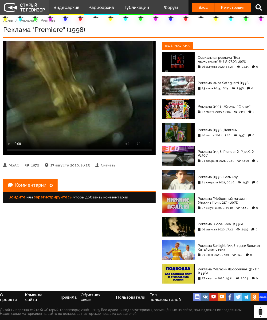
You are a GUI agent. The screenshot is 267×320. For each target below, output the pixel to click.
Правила (68, 297)
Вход (203, 7)
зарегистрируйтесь (53, 197)
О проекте (8, 297)
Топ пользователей (165, 297)
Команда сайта (34, 297)
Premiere (48, 20)
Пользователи (130, 297)
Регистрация (232, 7)
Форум (171, 7)
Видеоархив (66, 7)
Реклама (27, 20)
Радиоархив (101, 7)
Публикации (136, 7)
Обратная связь (90, 297)
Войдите (17, 197)
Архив (8, 20)
